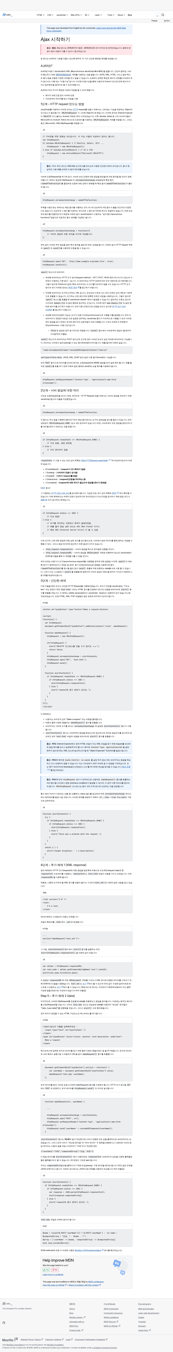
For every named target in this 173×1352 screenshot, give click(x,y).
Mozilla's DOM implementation (88, 1250)
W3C (114, 493)
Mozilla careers (76, 1317)
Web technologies (146, 1309)
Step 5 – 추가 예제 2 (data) (58, 996)
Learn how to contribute (53, 1274)
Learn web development (148, 1313)
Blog (130, 15)
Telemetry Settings (53, 1339)
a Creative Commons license (104, 1347)
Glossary (142, 1326)
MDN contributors (96, 1282)
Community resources (113, 1313)
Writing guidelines (111, 1317)
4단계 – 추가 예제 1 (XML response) (63, 865)
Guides (141, 1317)
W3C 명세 (72, 287)
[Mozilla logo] (10, 1339)
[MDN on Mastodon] (16, 1322)
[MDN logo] (7, 1303)
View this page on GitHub (53, 1285)
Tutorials (142, 1322)
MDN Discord (110, 1322)
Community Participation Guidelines (90, 1339)
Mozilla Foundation (55, 1345)
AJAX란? (46, 66)
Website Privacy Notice (31, 1339)
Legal (68, 1339)
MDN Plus (73, 1326)
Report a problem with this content (84, 1285)
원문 (43, 488)
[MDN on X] (12, 1322)
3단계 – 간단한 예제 (53, 580)
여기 (84, 983)
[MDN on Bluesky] (8, 1322)
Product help (75, 1330)
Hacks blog (143, 1330)
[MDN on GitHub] (3, 1322)
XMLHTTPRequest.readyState (94, 460)
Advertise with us (76, 1322)
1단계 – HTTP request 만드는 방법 (62, 104)
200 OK (44, 500)
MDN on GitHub (111, 1326)
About (72, 1309)
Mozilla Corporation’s (15, 1345)
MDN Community (111, 1309)
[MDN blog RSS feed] (21, 1322)
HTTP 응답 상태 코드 (60, 493)
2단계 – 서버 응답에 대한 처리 (60, 390)
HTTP (75, 109)
